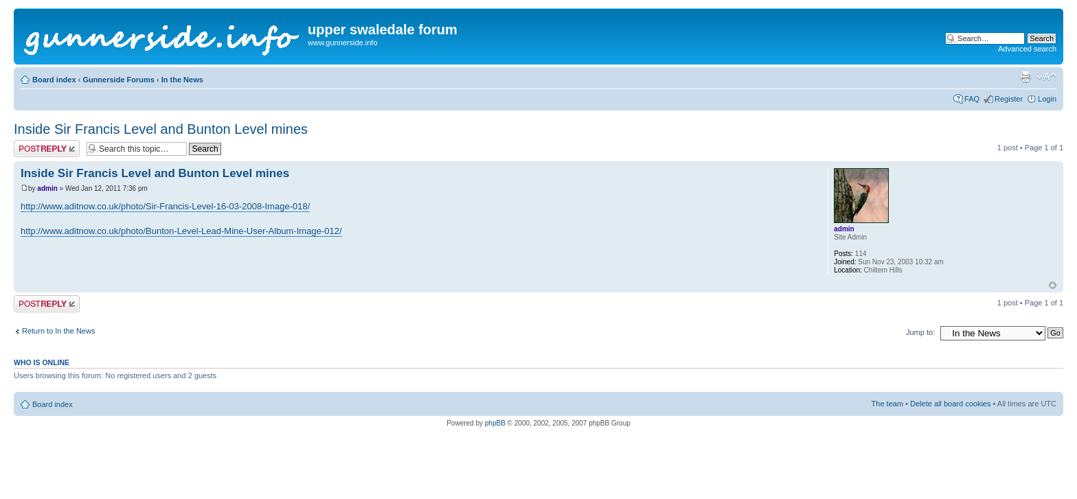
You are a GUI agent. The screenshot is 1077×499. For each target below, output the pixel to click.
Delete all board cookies (950, 403)
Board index (54, 80)
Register (1009, 99)
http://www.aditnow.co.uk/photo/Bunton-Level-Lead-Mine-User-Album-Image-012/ (181, 231)
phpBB (495, 423)
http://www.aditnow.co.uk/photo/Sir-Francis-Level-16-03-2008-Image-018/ (165, 206)
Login (1047, 99)
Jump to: (920, 332)
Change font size (1046, 77)
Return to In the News (58, 331)
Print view (1025, 77)
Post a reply (47, 148)
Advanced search (1027, 49)
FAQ (971, 99)
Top (1052, 285)
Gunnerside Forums (118, 80)
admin (47, 188)
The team (887, 403)
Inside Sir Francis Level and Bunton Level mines (161, 129)
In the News (182, 80)
